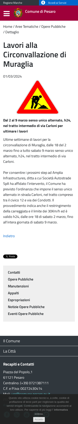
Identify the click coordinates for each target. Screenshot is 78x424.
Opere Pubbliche (53, 26)
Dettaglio (12, 32)
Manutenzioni (18, 286)
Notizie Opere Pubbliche (26, 306)
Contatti (14, 272)
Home (7, 26)
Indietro (9, 236)
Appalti (13, 293)
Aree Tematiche (26, 26)
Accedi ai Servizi (53, 3)
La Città (9, 351)
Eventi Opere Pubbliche (26, 313)
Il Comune (11, 341)
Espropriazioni (19, 300)
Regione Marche (12, 3)
